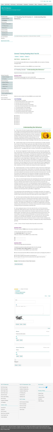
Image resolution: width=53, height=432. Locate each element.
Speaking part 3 (5, 34)
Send (21, 324)
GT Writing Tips (22, 392)
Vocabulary (31, 4)
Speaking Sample (4, 31)
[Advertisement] (7, 58)
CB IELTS (3, 409)
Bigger (45, 1)
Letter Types (22, 409)
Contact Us (40, 4)
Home (2, 4)
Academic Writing (5, 82)
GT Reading (4, 20)
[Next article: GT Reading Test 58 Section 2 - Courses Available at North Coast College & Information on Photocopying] (49, 296)
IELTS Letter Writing (4, 396)
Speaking (3, 38)
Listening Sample (4, 29)
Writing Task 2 (4, 27)
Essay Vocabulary (4, 97)
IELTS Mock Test (4, 95)
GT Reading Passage (19, 293)
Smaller (50, 1)
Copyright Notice (41, 397)
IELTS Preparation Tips (24, 387)
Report (16, 365)
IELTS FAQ (7, 4)
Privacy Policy (40, 395)
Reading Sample (4, 16)
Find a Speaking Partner (6, 93)
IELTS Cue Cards (23, 405)
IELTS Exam (13, 4)
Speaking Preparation (5, 91)
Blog (36, 4)
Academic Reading (5, 18)
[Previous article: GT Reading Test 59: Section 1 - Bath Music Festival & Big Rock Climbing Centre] (45, 296)
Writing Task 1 (5, 84)
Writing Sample (4, 22)
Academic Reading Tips (24, 389)
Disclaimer (40, 399)
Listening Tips (22, 394)
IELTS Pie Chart (4, 394)
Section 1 (17, 56)
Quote (21, 340)
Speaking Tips (22, 396)
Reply (18, 340)
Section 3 (27, 56)
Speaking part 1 (5, 32)
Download (26, 4)
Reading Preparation (5, 75)
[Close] (15, 360)
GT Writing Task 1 (5, 25)
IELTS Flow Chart (4, 392)
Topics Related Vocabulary (6, 99)
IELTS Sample (19, 4)
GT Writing (4, 88)
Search (45, 4)
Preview (17, 324)
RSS (49, 328)
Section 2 (22, 56)
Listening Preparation (5, 90)
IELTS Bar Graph (4, 387)
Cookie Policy (40, 393)
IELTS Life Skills (23, 407)
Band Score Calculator (5, 413)
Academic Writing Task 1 (6, 23)
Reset (47, 1)
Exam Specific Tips (4, 415)
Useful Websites (4, 417)
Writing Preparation (4, 80)
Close (20, 365)
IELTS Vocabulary (23, 403)
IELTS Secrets (3, 411)
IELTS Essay (3, 398)
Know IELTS (3, 407)
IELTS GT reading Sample (20, 292)
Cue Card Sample (4, 36)
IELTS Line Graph (4, 389)
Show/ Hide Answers (18, 264)
